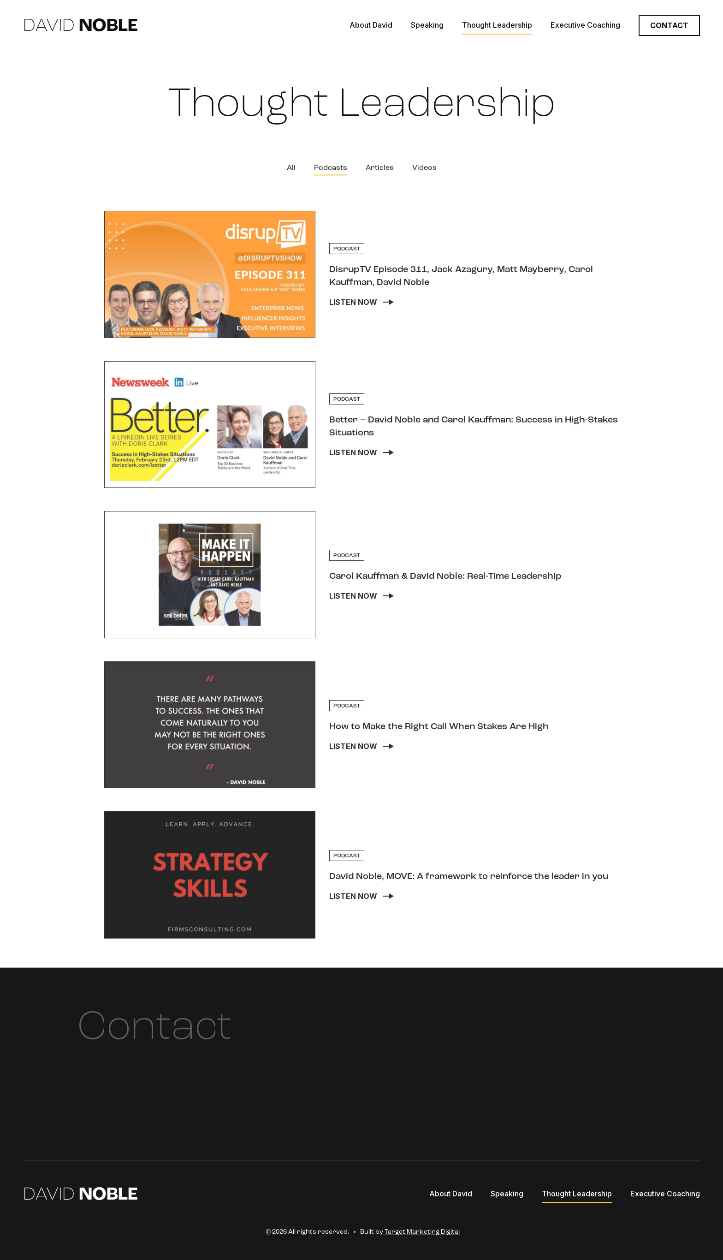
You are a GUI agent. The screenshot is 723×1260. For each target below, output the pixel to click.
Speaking (427, 25)
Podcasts (330, 169)
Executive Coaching (585, 25)
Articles (380, 169)
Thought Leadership (497, 25)
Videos (424, 169)
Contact (669, 25)
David (80, 26)
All (291, 169)
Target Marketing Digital (422, 1232)
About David (371, 25)
